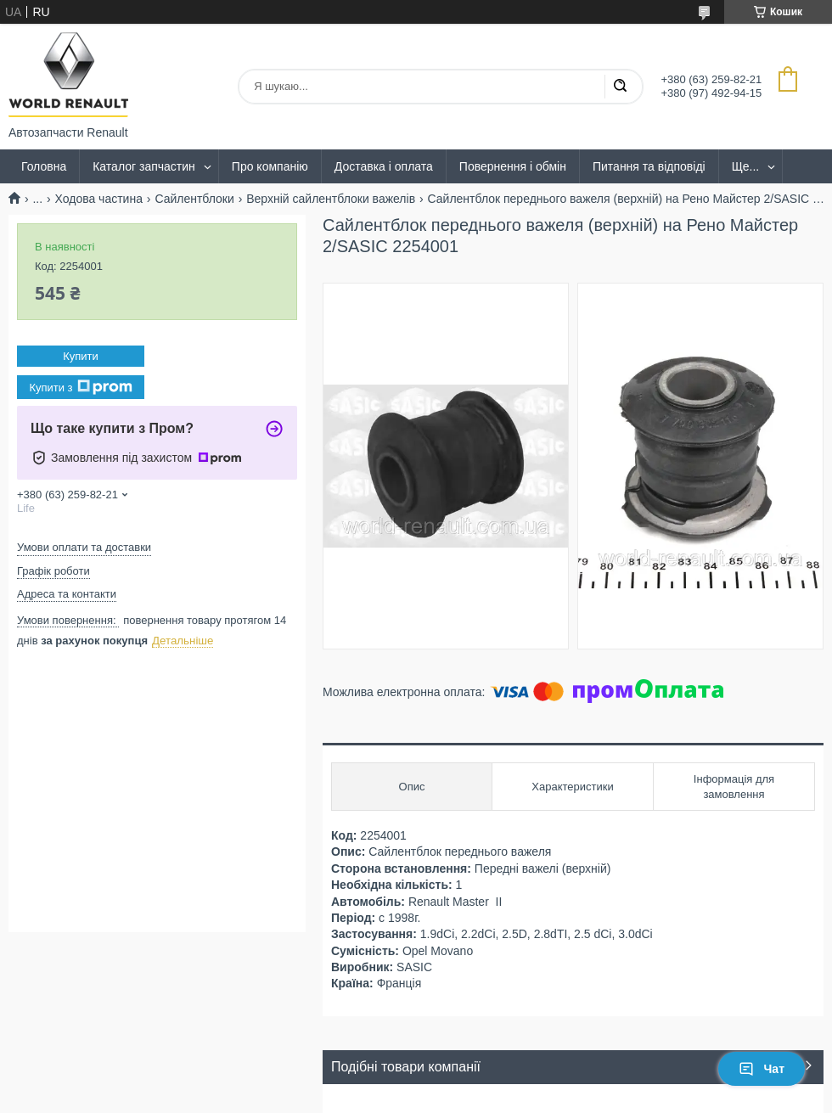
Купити (80, 356)
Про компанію (270, 166)
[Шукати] (619, 86)
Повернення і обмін (512, 166)
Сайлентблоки (194, 198)
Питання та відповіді (649, 166)
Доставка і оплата (383, 166)
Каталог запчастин (144, 166)
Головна (43, 166)
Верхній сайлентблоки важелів (330, 198)
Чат (761, 1068)
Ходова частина (99, 198)
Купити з (80, 387)
